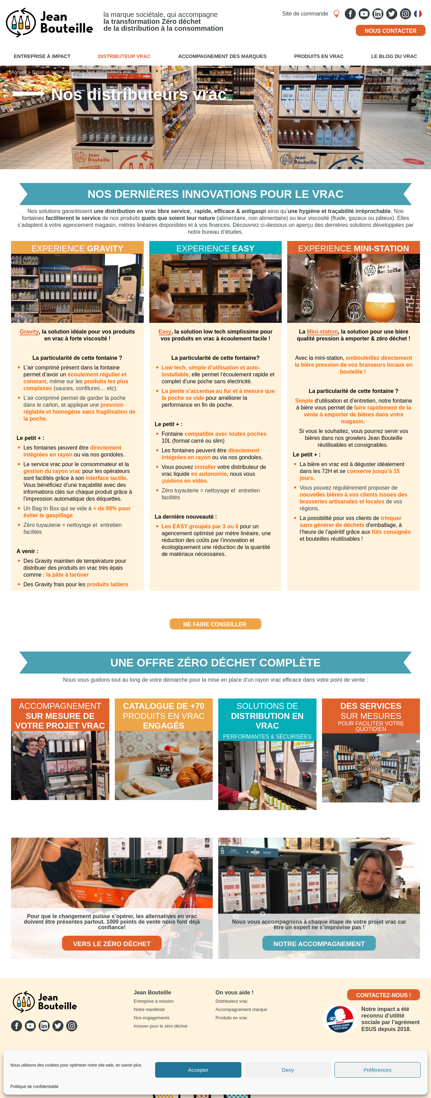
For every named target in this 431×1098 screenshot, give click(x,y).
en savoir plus (128, 1065)
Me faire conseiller (215, 624)
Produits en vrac (318, 56)
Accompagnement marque (241, 1009)
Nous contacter (391, 31)
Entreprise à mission (154, 1001)
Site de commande (305, 14)
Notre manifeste (149, 1009)
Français (419, 14)
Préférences (378, 1070)
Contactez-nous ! (383, 995)
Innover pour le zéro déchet (161, 1026)
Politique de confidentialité (34, 1087)
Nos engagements (152, 1017)
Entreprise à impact (42, 56)
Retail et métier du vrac (56, 72)
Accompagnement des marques (222, 56)
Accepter (198, 1070)
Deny (288, 1070)
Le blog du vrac (394, 56)
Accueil (18, 72)
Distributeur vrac (124, 56)
